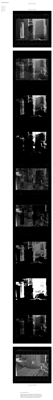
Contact (2, 12)
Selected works (3, 6)
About (2, 5)
